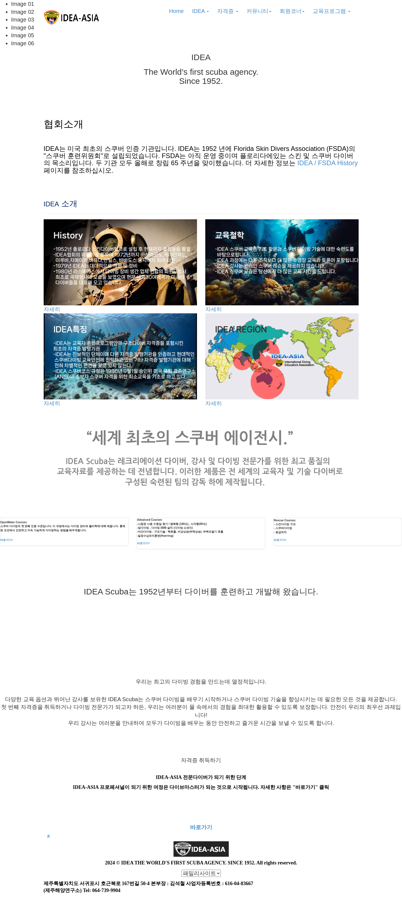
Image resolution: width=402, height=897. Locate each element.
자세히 (52, 309)
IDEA (200, 11)
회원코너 (292, 11)
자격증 (227, 11)
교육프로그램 (331, 11)
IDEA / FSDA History (327, 163)
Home (176, 11)
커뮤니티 (258, 11)
